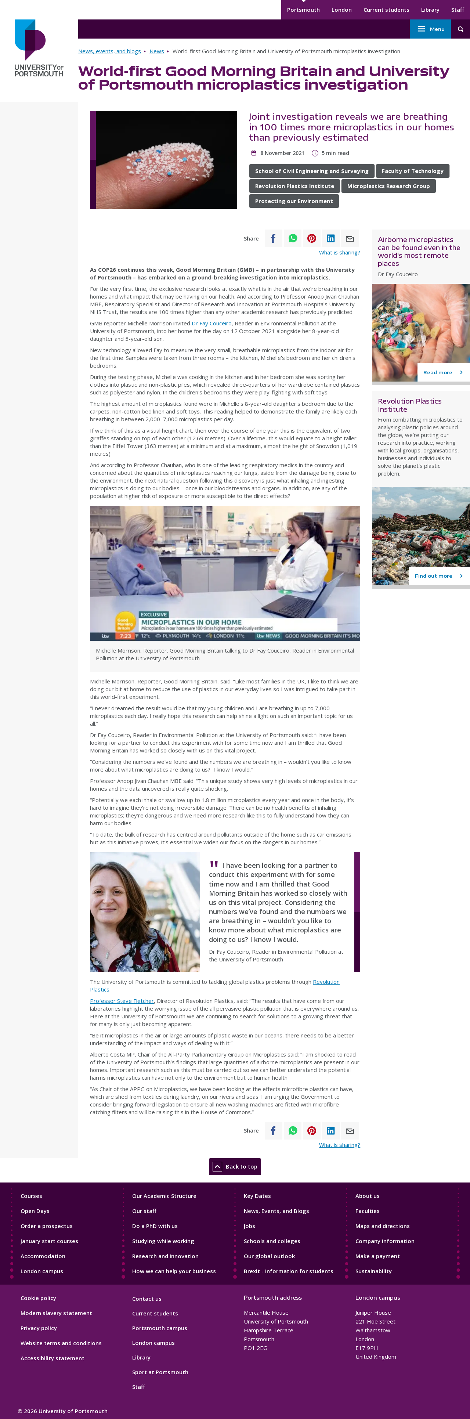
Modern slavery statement (56, 1313)
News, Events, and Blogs (276, 1210)
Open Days (35, 1210)
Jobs (249, 1226)
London (342, 9)
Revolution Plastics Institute (294, 185)
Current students (386, 9)
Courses (31, 1195)
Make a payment (377, 1256)
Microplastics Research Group (388, 185)
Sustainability (373, 1271)
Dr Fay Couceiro (212, 323)
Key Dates (257, 1195)
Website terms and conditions (61, 1343)
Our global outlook (269, 1256)
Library (430, 9)
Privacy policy (39, 1328)
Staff (457, 9)
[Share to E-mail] (350, 238)
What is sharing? (339, 252)
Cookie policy (38, 1297)
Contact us (147, 1298)
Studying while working (163, 1241)
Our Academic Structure (164, 1195)
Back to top (235, 1166)
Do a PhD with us (155, 1226)
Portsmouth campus (159, 1328)
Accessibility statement (52, 1358)
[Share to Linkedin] (331, 238)
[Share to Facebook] (273, 238)
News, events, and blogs (109, 51)
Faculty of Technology (413, 170)
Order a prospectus (47, 1226)
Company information (385, 1241)
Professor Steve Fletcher (122, 1000)
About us (367, 1195)
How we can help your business (174, 1271)
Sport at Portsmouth (160, 1372)
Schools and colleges (272, 1241)
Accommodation (43, 1256)
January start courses (49, 1241)
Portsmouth (303, 9)
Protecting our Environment (294, 201)
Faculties (367, 1210)
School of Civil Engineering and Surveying (312, 170)
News (156, 51)
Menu (430, 29)
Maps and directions (382, 1226)
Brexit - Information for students (288, 1271)
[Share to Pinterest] (312, 238)
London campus (42, 1271)
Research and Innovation (165, 1256)
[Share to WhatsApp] (292, 238)
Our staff (144, 1210)
